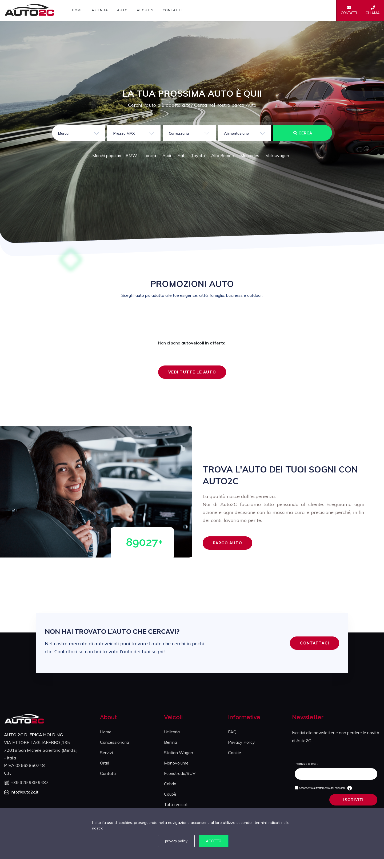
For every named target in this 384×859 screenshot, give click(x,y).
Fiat (181, 155)
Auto (122, 10)
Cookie (234, 752)
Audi (166, 155)
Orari (104, 763)
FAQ (232, 731)
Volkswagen (277, 155)
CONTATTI (349, 10)
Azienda (100, 10)
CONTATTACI (314, 643)
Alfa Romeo (222, 155)
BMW (131, 155)
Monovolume (176, 763)
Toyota (198, 155)
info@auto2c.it (24, 792)
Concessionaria (114, 742)
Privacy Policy (241, 742)
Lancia (149, 155)
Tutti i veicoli (175, 804)
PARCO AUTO (227, 543)
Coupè (170, 794)
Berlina (170, 742)
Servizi (106, 752)
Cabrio (170, 783)
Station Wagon (178, 752)
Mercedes (249, 155)
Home (77, 10)
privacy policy (176, 841)
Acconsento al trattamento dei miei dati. (321, 788)
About (145, 10)
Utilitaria (172, 731)
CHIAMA (373, 10)
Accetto (213, 841)
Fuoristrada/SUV (179, 773)
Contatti (172, 10)
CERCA (302, 133)
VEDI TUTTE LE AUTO (192, 372)
